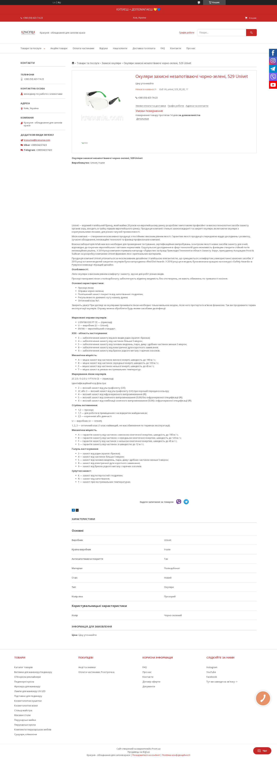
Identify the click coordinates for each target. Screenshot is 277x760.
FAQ (163, 48)
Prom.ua (156, 748)
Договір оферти (151, 681)
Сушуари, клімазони (25, 734)
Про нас (190, 48)
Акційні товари (58, 48)
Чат (262, 750)
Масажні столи (22, 715)
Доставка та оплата (144, 48)
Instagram (211, 667)
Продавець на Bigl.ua (139, 751)
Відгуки (103, 48)
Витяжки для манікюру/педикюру (33, 672)
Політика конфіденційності (176, 755)
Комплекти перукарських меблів (32, 729)
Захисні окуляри (111, 63)
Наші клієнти (120, 48)
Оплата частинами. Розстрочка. (96, 672)
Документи (148, 686)
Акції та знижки (87, 667)
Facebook (211, 676)
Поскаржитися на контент (146, 755)
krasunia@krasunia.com (37, 140)
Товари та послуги (31, 48)
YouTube (211, 672)
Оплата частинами (83, 48)
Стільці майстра (23, 710)
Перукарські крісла (25, 724)
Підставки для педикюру (28, 696)
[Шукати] (251, 32)
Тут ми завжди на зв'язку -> (222, 681)
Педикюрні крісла (24, 681)
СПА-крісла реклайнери (27, 676)
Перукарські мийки (25, 720)
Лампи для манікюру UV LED (29, 691)
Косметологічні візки (26, 705)
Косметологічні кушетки (28, 700)
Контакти (175, 48)
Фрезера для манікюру (27, 686)
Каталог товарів (23, 667)
